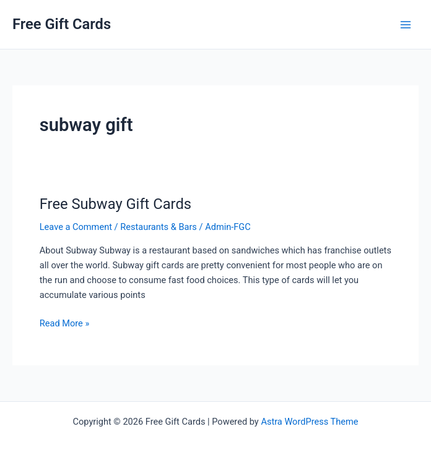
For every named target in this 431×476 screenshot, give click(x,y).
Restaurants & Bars (158, 226)
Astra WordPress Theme (309, 421)
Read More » (65, 323)
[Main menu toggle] (406, 25)
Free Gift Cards (61, 24)
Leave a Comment (76, 226)
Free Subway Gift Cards (115, 204)
